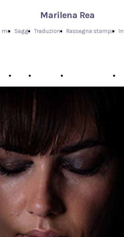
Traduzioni (48, 31)
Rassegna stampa (90, 31)
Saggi (22, 31)
